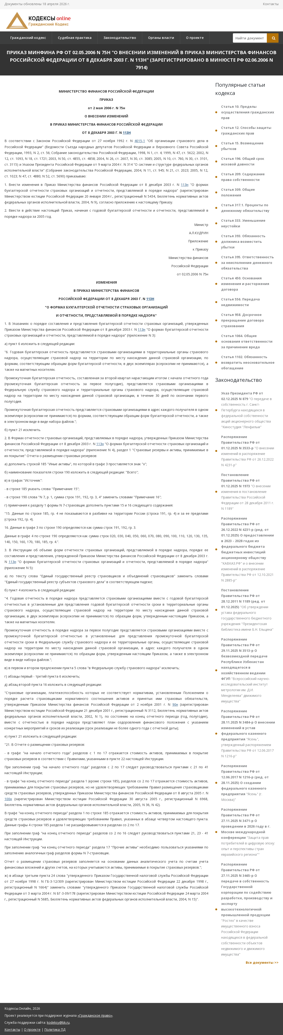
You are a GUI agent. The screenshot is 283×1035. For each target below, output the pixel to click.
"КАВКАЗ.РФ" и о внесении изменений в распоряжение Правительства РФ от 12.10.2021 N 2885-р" (247, 549)
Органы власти (161, 37)
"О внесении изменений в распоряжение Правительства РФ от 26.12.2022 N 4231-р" (247, 451)
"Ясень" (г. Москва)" (245, 783)
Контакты (271, 4)
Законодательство (120, 37)
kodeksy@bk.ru (58, 1022)
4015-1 (139, 141)
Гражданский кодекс (28, 37)
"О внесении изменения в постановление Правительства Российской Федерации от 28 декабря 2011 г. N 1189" (247, 491)
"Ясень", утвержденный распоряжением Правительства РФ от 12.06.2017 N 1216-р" (248, 733)
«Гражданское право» (95, 1015)
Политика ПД (54, 1029)
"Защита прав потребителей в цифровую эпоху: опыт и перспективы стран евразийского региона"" (248, 832)
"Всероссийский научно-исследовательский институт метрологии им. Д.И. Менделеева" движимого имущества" (245, 670)
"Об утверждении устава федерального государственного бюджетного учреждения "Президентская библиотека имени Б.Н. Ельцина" (247, 610)
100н (8, 799)
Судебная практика (75, 37)
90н (175, 704)
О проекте (195, 37)
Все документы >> (262, 962)
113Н (127, 132)
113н (184, 184)
